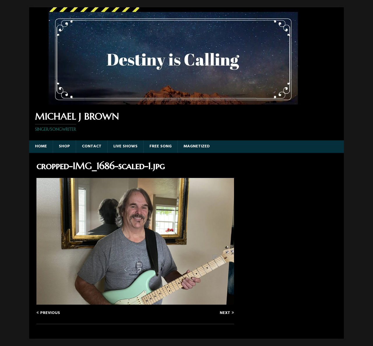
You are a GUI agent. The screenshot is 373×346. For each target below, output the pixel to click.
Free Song (160, 146)
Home (41, 146)
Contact (91, 146)
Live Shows (125, 146)
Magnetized (197, 146)
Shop (64, 146)
